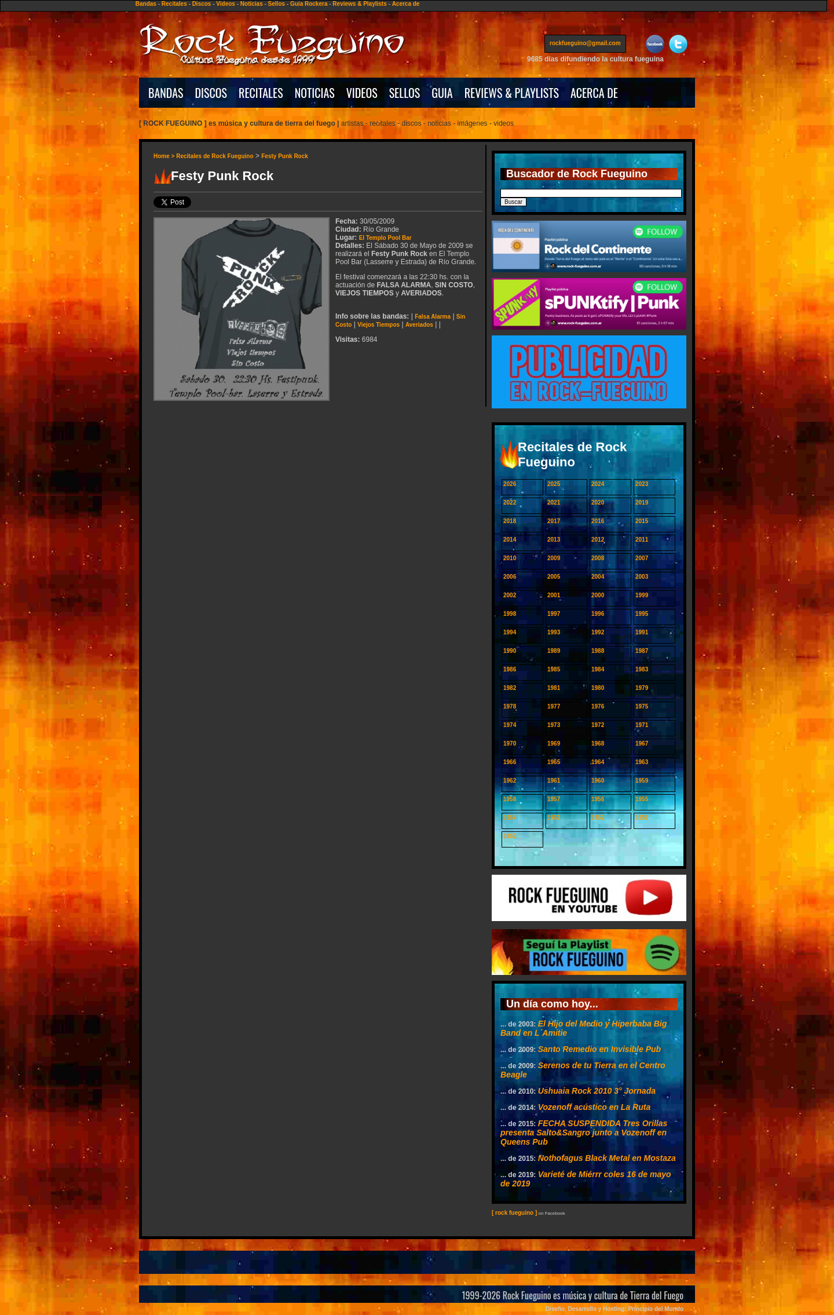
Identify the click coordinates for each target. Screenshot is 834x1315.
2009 (553, 558)
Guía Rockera (308, 4)
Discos (201, 4)
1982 (509, 688)
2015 (641, 521)
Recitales (174, 4)
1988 (597, 651)
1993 (553, 632)
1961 (553, 780)
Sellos (276, 4)
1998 (509, 614)
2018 (509, 521)
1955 (641, 799)
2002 (509, 595)
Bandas (146, 4)
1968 (597, 743)
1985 (553, 669)
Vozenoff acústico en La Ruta (594, 1107)
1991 (641, 632)
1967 (641, 743)
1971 (641, 725)
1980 (597, 688)
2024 (597, 484)
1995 (641, 614)
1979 (641, 688)
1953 (553, 817)
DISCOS (211, 92)
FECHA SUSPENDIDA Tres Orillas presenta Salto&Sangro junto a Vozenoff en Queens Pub (583, 1132)
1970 (509, 743)
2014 (509, 539)
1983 (641, 669)
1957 (553, 799)
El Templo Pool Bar (385, 238)
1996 (597, 614)
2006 (509, 577)
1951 (641, 817)
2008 (597, 558)
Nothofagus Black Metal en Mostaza (607, 1158)
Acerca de (406, 4)
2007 (641, 558)
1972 (597, 725)
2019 (641, 502)
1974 (509, 725)
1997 (553, 614)
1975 (641, 706)
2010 (509, 558)
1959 (641, 780)
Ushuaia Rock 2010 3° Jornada (597, 1090)
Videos (225, 4)
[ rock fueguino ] (514, 1213)
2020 (597, 502)
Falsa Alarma (433, 316)
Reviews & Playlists (359, 4)
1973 (553, 725)
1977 (553, 706)
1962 (509, 780)
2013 (553, 539)
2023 (641, 484)
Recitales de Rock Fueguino (214, 156)
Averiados (419, 325)
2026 (509, 484)
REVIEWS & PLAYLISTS (511, 92)
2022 (509, 502)
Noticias (251, 4)
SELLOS (404, 92)
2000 (597, 595)
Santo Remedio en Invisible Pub (599, 1049)
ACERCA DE (594, 92)
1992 (597, 632)
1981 (553, 688)
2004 (597, 577)
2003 (641, 577)
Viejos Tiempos (378, 325)
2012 (597, 539)
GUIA (441, 92)
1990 (509, 651)
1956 (597, 799)
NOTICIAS (315, 92)
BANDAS (166, 92)
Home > (164, 156)
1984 (597, 669)
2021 (553, 502)
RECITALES (261, 92)
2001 (553, 595)
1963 (641, 762)
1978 (509, 706)
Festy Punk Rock (284, 156)
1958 (509, 799)
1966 (509, 762)
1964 (597, 762)
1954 (509, 817)
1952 (597, 817)
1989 (553, 651)
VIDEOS (362, 92)
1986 (509, 669)
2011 (641, 539)
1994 (509, 632)
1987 (641, 651)
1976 (597, 706)
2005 (553, 577)
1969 (553, 743)
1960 (597, 780)
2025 (553, 484)
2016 (597, 521)
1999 (641, 595)
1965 (553, 762)
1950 (509, 836)
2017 (553, 521)
